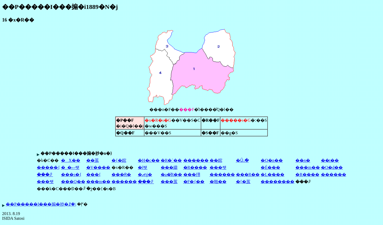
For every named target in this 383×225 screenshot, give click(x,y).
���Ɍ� (121, 174)
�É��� (270, 167)
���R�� (248, 174)
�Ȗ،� (242, 160)
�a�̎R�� (171, 174)
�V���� (98, 167)
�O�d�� (332, 167)
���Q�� (73, 181)
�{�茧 (243, 181)
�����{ (48, 167)
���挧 (191, 174)
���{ (93, 174)
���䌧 (169, 167)
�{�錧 (119, 160)
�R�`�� (171, 160)
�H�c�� (149, 160)
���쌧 (218, 167)
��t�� (330, 160)
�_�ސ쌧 (70, 167)
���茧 (169, 181)
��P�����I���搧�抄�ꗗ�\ (41, 204)
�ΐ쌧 (142, 167)
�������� (277, 181)
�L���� (272, 174)
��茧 (92, 160)
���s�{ (71, 174)
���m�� (307, 167)
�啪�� (218, 181)
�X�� (70, 160)
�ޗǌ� (145, 174)
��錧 (216, 160)
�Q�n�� (272, 160)
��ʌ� (302, 160)
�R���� (195, 167)
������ (196, 160)
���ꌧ (45, 175)
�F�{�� (194, 181)
